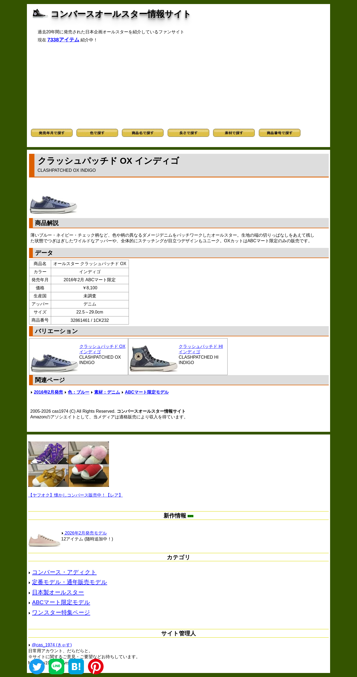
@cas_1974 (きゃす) (52, 645)
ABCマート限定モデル (147, 392)
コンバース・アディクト (64, 572)
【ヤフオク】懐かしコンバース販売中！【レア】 (75, 495)
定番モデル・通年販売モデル (69, 582)
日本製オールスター (58, 592)
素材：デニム (107, 392)
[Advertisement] (179, 85)
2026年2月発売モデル (84, 533)
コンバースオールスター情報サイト (121, 14)
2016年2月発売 (48, 392)
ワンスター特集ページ (61, 612)
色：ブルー (78, 392)
